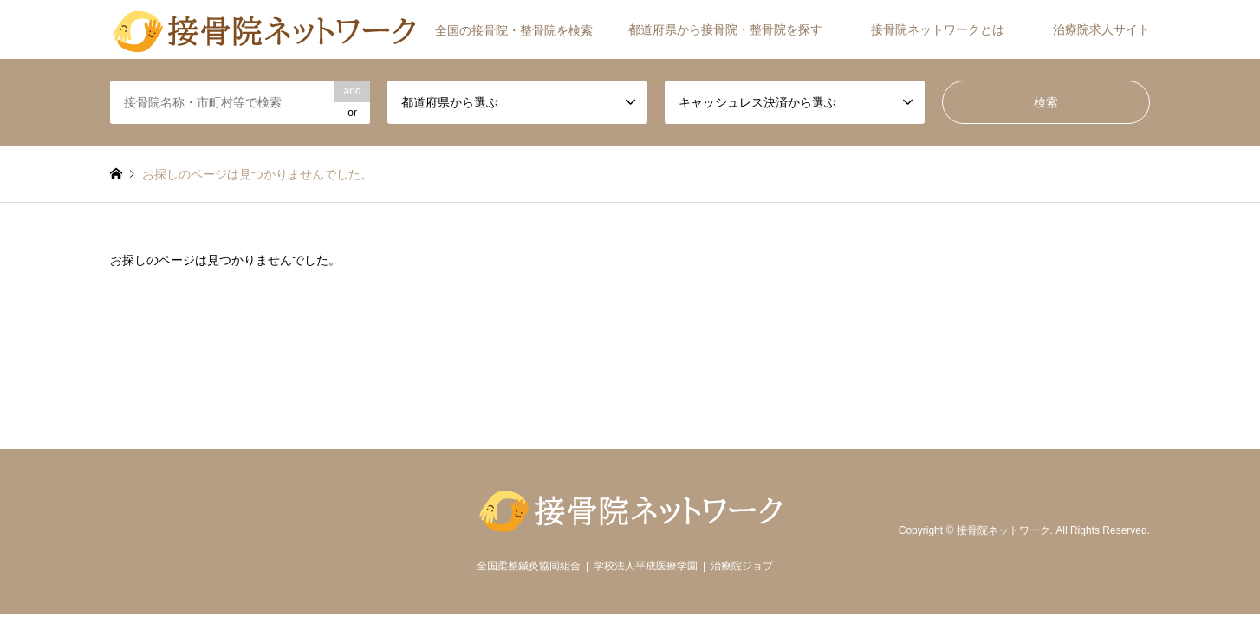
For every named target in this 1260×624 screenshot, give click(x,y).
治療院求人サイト (1101, 29)
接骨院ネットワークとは (937, 29)
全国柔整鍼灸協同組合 (529, 566)
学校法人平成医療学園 (646, 566)
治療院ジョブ (742, 566)
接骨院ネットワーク (1003, 531)
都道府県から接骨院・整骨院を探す (725, 29)
